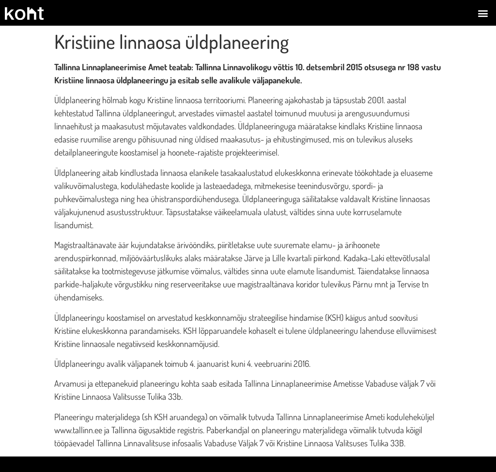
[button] (483, 13)
